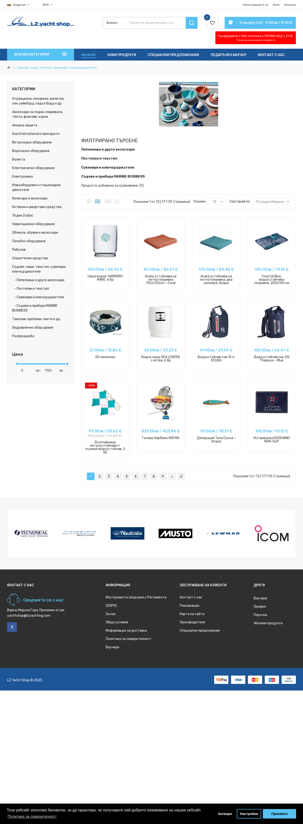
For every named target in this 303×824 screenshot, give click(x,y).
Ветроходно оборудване (32, 142)
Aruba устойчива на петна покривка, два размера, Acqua (216, 279)
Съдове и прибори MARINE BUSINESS (113, 177)
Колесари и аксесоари (29, 198)
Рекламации (189, 606)
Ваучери (112, 647)
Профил (260, 607)
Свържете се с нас (43, 600)
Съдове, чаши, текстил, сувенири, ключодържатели (57, 67)
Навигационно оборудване (33, 224)
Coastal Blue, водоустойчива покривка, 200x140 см (271, 279)
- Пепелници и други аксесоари (38, 280)
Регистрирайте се (255, 4)
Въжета (18, 159)
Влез (276, 4)
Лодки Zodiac (22, 215)
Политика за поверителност (129, 639)
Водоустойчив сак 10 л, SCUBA (216, 358)
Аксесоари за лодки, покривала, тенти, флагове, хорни (37, 114)
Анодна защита (24, 125)
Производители (192, 622)
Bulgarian (18, 4)
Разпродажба (23, 336)
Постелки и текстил (99, 158)
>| (181, 476)
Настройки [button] (249, 814)
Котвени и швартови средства (37, 207)
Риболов (19, 250)
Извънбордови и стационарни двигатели (36, 187)
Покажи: (199, 201)
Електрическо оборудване (33, 168)
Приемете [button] (279, 814)
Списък (117, 201)
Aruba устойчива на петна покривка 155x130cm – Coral (160, 279)
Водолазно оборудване (31, 151)
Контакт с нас (191, 597)
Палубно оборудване (29, 241)
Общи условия (117, 622)
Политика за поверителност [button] (32, 817)
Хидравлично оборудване (32, 328)
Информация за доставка (126, 631)
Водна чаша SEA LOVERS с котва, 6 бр (160, 358)
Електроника (22, 177)
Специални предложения (200, 631)
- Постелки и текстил (30, 289)
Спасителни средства (30, 258)
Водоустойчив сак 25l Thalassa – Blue (271, 358)
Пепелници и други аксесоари (108, 149)
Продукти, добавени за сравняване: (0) (112, 186)
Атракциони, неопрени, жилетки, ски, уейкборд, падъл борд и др (38, 101)
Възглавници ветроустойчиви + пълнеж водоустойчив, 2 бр (105, 447)
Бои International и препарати (35, 134)
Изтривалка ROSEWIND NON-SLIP (272, 439)
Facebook (12, 627)
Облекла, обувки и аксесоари (35, 233)
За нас (111, 614)
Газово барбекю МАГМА (160, 438)
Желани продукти (268, 623)
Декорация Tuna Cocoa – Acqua (216, 439)
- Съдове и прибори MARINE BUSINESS (34, 308)
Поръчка (260, 615)
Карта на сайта (192, 614)
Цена (17, 354)
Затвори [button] (225, 814)
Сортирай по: (240, 201)
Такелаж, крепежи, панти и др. (36, 319)
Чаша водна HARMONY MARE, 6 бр (105, 278)
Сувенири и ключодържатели (107, 168)
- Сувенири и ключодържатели (38, 297)
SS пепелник (105, 357)
